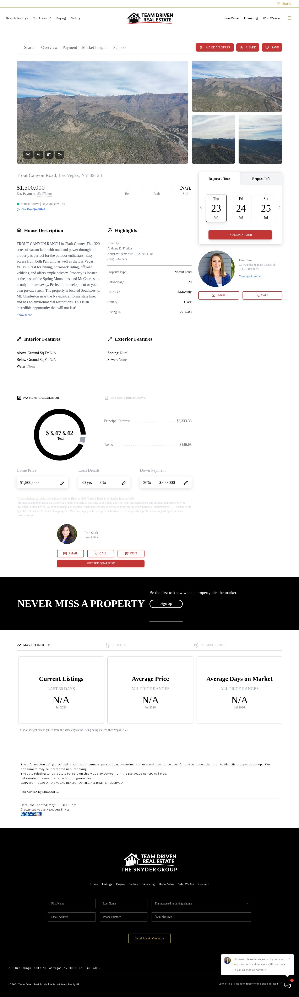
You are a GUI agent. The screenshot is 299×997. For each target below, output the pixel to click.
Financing (251, 18)
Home (94, 881)
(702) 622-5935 (89, 965)
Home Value (231, 18)
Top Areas (42, 18)
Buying (61, 18)
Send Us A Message (149, 935)
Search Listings (17, 18)
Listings (107, 881)
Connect (204, 881)
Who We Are (271, 18)
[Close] (289, 958)
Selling (75, 18)
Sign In (284, 4)
